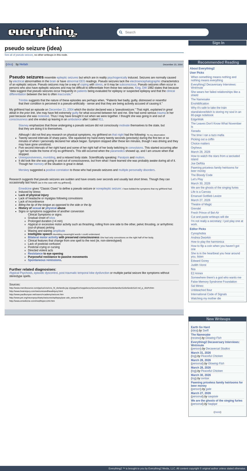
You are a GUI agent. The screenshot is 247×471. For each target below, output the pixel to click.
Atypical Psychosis (20, 273)
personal (197, 363)
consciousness (18, 119)
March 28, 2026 (200, 152)
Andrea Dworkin (201, 237)
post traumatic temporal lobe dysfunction (84, 273)
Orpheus (196, 147)
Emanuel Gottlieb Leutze (206, 196)
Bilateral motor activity (43, 237)
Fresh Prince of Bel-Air (205, 212)
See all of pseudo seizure (19, 54)
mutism (139, 157)
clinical (171, 91)
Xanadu (195, 131)
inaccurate (64, 94)
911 (100, 119)
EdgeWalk (197, 119)
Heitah (24, 64)
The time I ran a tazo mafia (207, 135)
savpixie (213, 396)
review (196, 338)
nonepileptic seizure (108, 188)
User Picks (197, 72)
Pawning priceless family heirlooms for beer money (217, 384)
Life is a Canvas (201, 191)
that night (118, 134)
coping (84, 84)
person (196, 348)
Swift (206, 330)
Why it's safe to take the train (209, 107)
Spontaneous (37, 260)
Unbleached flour (201, 290)
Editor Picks (198, 229)
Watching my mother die (206, 298)
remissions (53, 260)
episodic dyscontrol (46, 273)
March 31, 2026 (201, 352)
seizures (73, 77)
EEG (82, 81)
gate (208, 389)
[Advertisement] (123, 11)
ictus (52, 217)
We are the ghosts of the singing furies (215, 187)
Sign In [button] (218, 43)
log (194, 356)
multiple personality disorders (137, 170)
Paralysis (123, 157)
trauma (161, 112)
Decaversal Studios (218, 348)
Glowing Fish (213, 338)
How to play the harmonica (207, 241)
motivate (124, 125)
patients (82, 91)
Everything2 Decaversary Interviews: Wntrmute (215, 343)
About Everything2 (202, 68)
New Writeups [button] (218, 319)
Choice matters (200, 143)
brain (53, 81)
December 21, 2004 (61, 109)
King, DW (141, 87)
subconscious (128, 84)
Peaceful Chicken (212, 356)
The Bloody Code (202, 175)
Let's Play (197, 179)
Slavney (24, 125)
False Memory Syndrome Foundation (214, 281)
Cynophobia (198, 233)
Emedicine (25, 188)
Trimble (23, 100)
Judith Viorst (198, 265)
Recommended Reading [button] (218, 62)
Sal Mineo (197, 286)
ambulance (75, 119)
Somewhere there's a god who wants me (216, 277)
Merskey (24, 170)
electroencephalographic (145, 81)
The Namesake (200, 99)
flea (193, 269)
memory (39, 164)
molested (43, 116)
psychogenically (117, 77)
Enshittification (200, 103)
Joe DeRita (198, 163)
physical (51, 208)
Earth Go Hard (200, 327)
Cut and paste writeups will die (210, 217)
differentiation (17, 94)
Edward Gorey (200, 260)
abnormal (73, 81)
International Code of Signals (209, 294)
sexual (36, 208)
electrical (18, 81)
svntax (205, 378)
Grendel (196, 208)
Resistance (35, 253)
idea (9, 64)
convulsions (135, 147)
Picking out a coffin (202, 139)
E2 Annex (197, 273)
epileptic (62, 77)
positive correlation (57, 170)
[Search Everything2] (163, 32)
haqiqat (212, 404)
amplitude (59, 230)
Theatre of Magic (201, 204)
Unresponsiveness (30, 157)
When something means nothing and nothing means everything (213, 78)
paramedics (117, 151)
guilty (75, 112)
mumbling (49, 157)
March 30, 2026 (200, 183)
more (217, 412)
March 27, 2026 (200, 200)
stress (99, 84)
